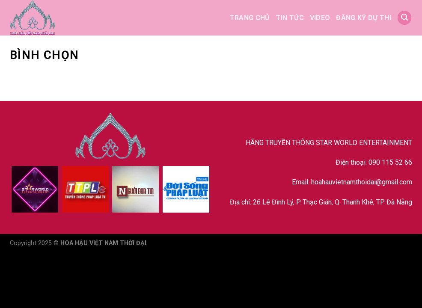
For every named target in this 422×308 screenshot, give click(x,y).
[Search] (404, 18)
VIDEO (320, 18)
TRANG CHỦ (250, 18)
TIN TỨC (290, 18)
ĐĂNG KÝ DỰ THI (363, 18)
